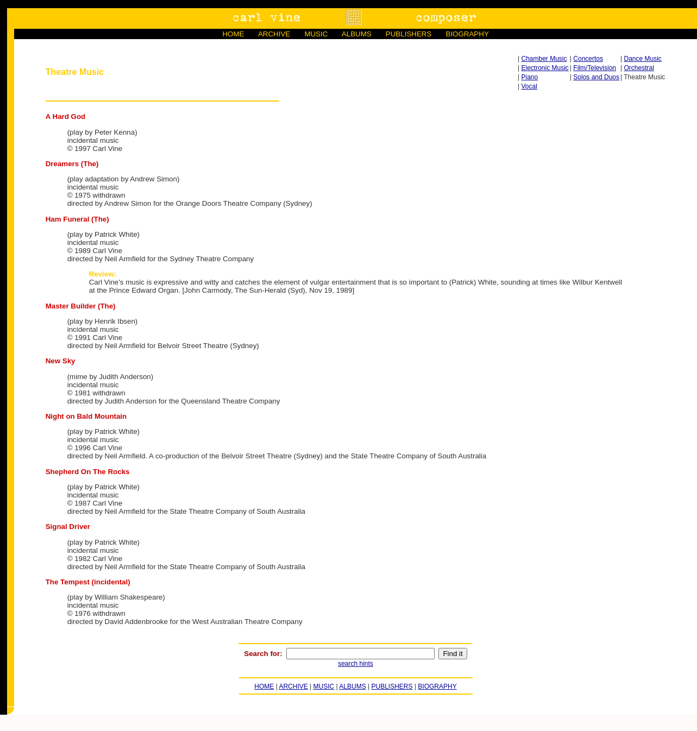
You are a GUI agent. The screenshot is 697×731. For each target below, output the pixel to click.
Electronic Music (545, 68)
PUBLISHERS (408, 34)
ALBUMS (357, 34)
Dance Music (643, 58)
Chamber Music (544, 58)
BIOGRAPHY (467, 34)
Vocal (529, 86)
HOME (233, 34)
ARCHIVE (274, 34)
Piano (530, 77)
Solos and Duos (596, 77)
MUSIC (316, 34)
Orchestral (639, 68)
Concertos (588, 58)
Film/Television (594, 68)
